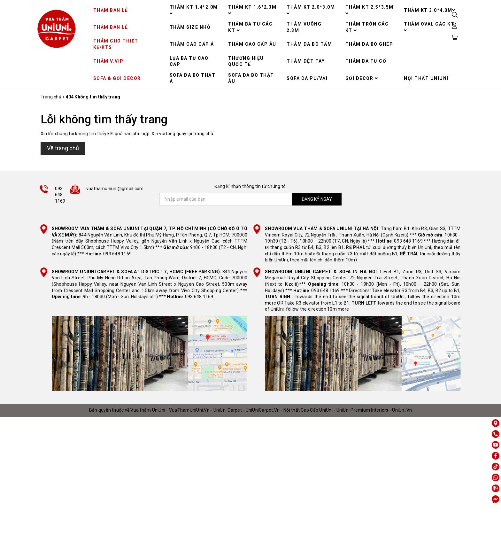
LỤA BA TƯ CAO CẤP (189, 61)
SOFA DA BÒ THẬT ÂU (251, 78)
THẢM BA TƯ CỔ (366, 61)
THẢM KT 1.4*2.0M (194, 10)
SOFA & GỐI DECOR (117, 78)
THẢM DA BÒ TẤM (309, 44)
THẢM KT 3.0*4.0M (430, 10)
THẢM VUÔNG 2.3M (304, 27)
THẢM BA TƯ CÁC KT (250, 27)
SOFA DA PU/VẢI (307, 78)
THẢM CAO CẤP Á (192, 44)
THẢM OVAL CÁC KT (429, 27)
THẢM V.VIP (108, 61)
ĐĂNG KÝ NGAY (316, 199)
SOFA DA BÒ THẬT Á (193, 78)
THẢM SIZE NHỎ (190, 27)
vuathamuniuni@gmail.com (115, 188)
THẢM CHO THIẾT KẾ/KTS (115, 44)
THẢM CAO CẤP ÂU (252, 44)
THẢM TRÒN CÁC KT (367, 27)
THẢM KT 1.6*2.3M (252, 10)
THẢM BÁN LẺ (110, 10)
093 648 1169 (60, 195)
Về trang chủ (63, 148)
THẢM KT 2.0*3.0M (311, 10)
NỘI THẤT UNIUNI (426, 78)
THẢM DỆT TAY (306, 61)
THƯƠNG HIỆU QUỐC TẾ (246, 61)
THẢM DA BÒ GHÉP (369, 44)
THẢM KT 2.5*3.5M (369, 10)
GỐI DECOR (361, 78)
